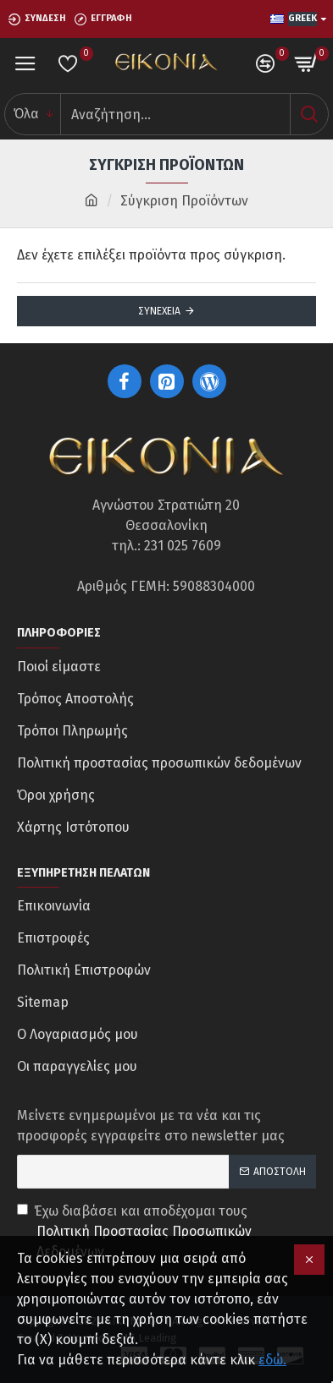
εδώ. (272, 1360)
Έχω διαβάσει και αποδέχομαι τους (166, 1232)
